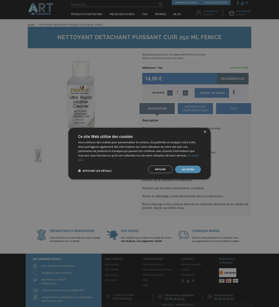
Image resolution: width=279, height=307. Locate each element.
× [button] (205, 131)
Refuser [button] (159, 169)
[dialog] (139, 153)
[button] (95, 170)
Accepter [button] (187, 169)
